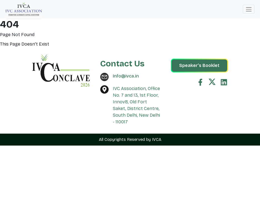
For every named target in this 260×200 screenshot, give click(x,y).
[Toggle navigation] (248, 9)
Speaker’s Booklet (199, 65)
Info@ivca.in (126, 76)
